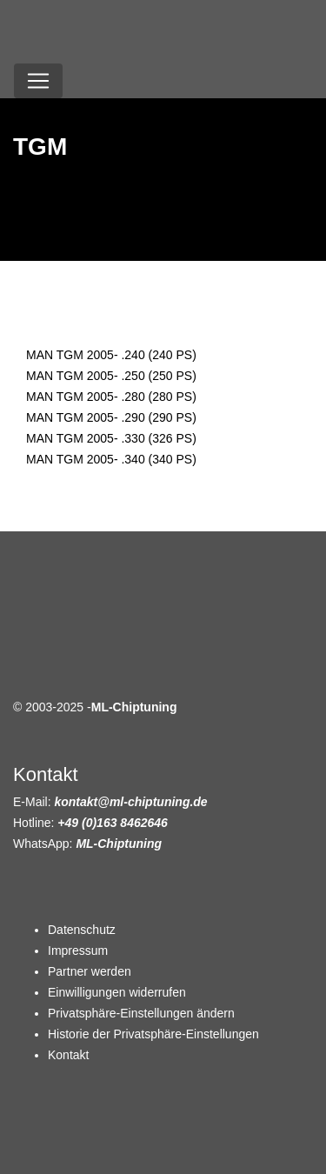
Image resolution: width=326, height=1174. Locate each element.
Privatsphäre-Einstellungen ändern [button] (141, 1013)
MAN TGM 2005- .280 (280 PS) (111, 397)
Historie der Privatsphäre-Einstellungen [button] (153, 1034)
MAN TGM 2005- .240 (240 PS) (111, 355)
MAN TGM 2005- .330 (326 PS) (111, 438)
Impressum (78, 950)
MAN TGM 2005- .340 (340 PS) (111, 459)
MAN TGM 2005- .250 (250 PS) (111, 376)
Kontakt (68, 1055)
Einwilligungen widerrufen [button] (117, 992)
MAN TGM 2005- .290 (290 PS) (111, 417)
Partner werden (89, 971)
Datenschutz (82, 930)
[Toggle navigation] (38, 80)
